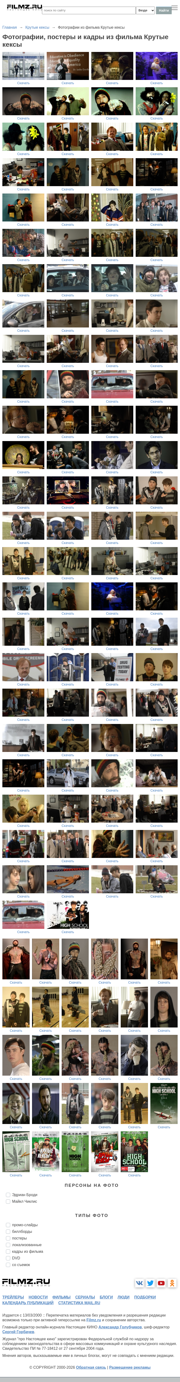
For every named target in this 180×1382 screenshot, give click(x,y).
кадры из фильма (27, 1251)
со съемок (21, 1265)
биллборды (22, 1232)
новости (38, 1297)
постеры (19, 1238)
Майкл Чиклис (24, 1201)
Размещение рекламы (130, 1367)
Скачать (23, 83)
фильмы (61, 1297)
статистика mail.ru (79, 1303)
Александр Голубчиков (120, 1327)
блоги (106, 1297)
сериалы (85, 1297)
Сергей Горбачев (18, 1332)
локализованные (27, 1245)
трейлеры (13, 1297)
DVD (16, 1258)
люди (123, 1297)
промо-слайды (25, 1225)
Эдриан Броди (24, 1195)
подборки (145, 1297)
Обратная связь (91, 1367)
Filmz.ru (94, 1320)
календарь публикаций (28, 1303)
